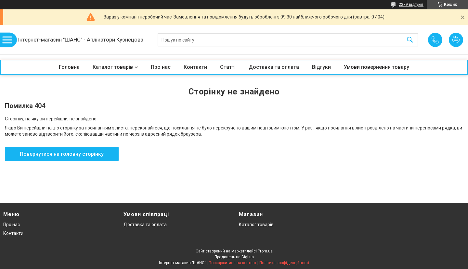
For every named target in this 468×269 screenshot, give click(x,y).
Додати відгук (456, 40)
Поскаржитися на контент (232, 263)
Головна (69, 67)
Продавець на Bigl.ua (234, 257)
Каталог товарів (113, 67)
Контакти (195, 67)
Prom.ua (265, 251)
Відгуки (321, 67)
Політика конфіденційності (284, 263)
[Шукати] (410, 40)
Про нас (161, 67)
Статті (228, 67)
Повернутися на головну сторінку (62, 154)
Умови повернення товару (376, 67)
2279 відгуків (411, 4)
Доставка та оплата (274, 67)
